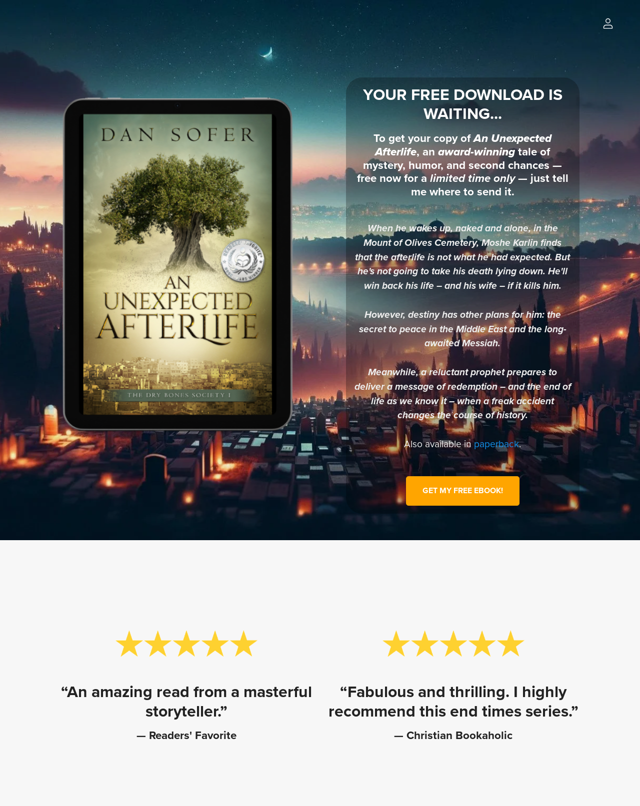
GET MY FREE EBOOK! (462, 491)
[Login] (608, 23)
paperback (496, 444)
